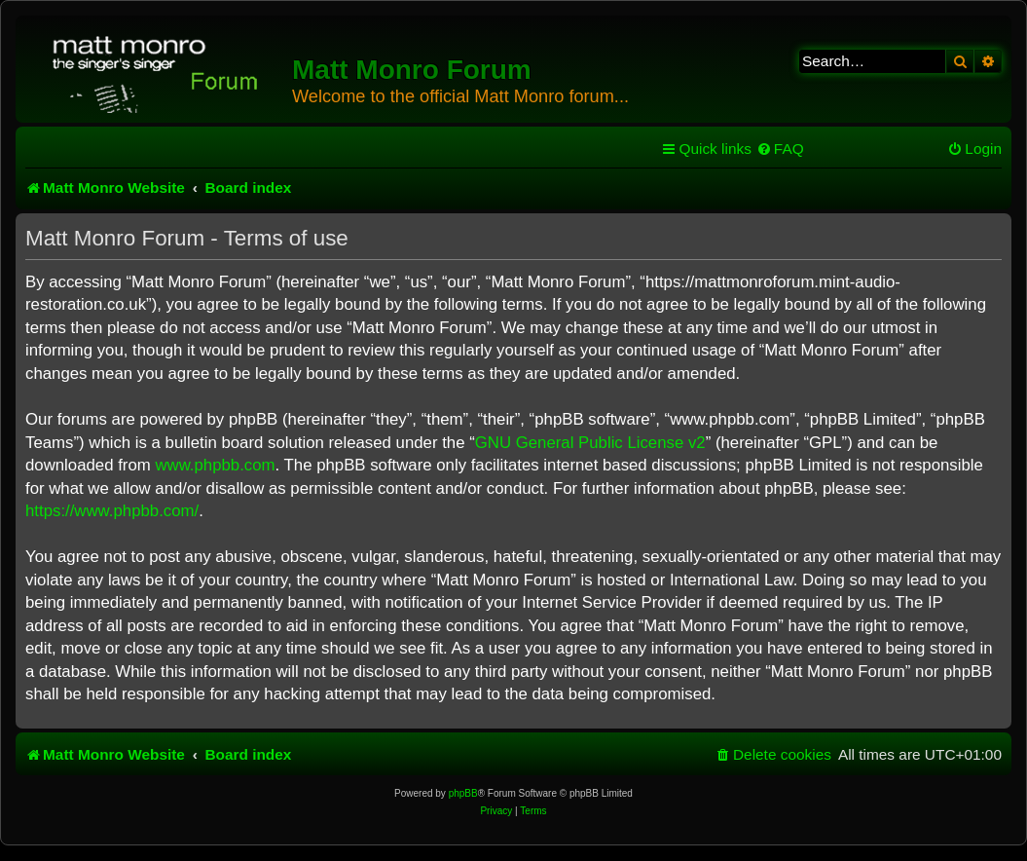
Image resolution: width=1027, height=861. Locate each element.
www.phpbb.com (215, 465)
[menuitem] (780, 149)
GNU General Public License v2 (590, 442)
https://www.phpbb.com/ (112, 511)
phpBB (463, 793)
